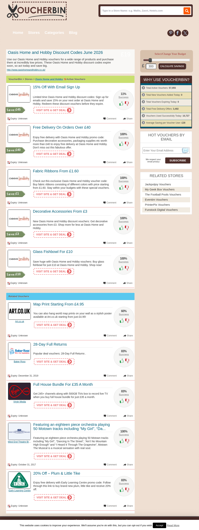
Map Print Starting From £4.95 (58, 304)
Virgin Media (19, 401)
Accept (159, 525)
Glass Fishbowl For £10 (53, 252)
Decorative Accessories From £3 (60, 211)
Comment (111, 118)
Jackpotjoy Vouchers (158, 184)
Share (129, 118)
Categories (54, 33)
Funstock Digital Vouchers (161, 209)
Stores (34, 33)
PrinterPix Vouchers (157, 204)
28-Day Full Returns (50, 344)
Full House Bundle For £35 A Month (63, 384)
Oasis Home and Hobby (49, 79)
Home (18, 33)
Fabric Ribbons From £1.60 (56, 171)
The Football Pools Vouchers (163, 194)
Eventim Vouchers (156, 199)
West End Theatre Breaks (21, 442)
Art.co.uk (19, 321)
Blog (73, 33)
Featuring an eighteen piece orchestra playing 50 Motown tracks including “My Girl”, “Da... (71, 426)
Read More (173, 525)
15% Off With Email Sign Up (56, 87)
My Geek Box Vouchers (160, 189)
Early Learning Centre (20, 490)
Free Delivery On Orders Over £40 (62, 127)
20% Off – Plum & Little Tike (56, 473)
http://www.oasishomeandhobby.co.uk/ (26, 70)
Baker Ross (19, 361)
